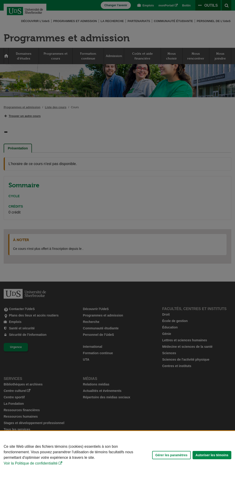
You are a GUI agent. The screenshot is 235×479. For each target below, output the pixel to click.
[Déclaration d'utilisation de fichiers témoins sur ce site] (117, 455)
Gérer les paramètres (171, 455)
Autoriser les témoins (212, 455)
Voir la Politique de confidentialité (31, 463)
